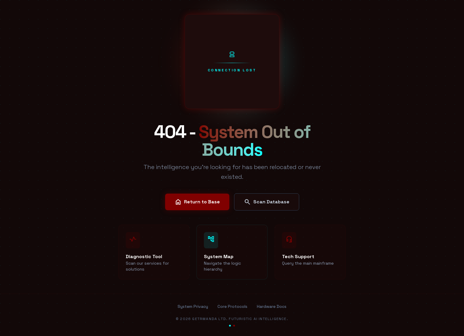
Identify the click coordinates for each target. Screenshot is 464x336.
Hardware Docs (271, 306)
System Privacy (193, 306)
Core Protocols (232, 306)
